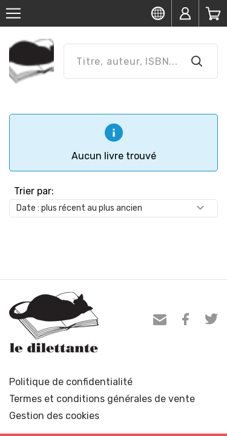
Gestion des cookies (54, 415)
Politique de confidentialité (71, 382)
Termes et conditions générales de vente (102, 399)
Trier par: (34, 191)
